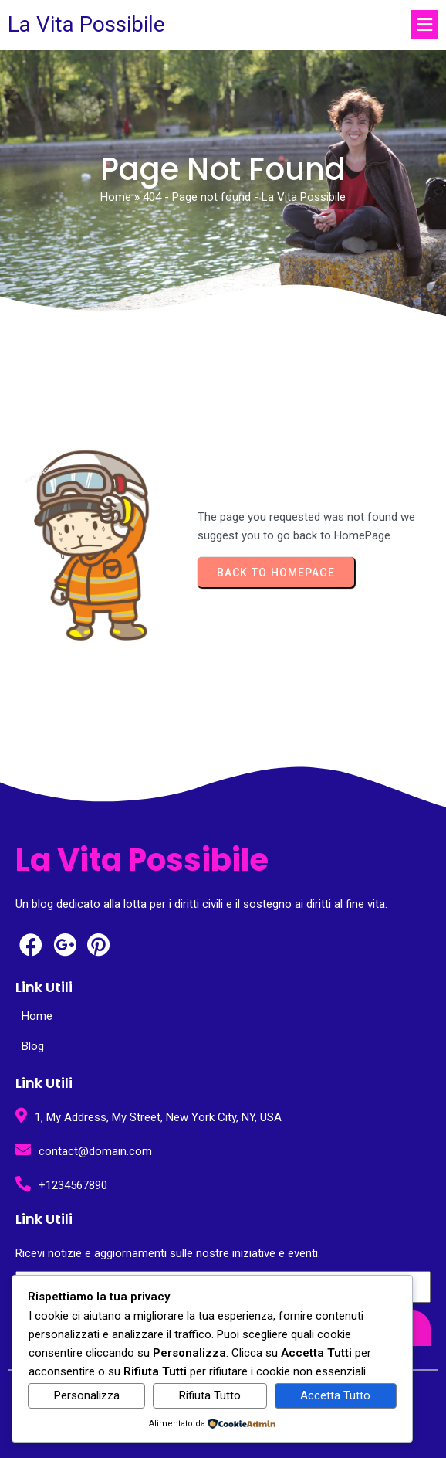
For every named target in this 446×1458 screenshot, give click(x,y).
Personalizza (87, 1395)
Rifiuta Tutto (210, 1395)
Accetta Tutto (335, 1395)
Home (115, 197)
